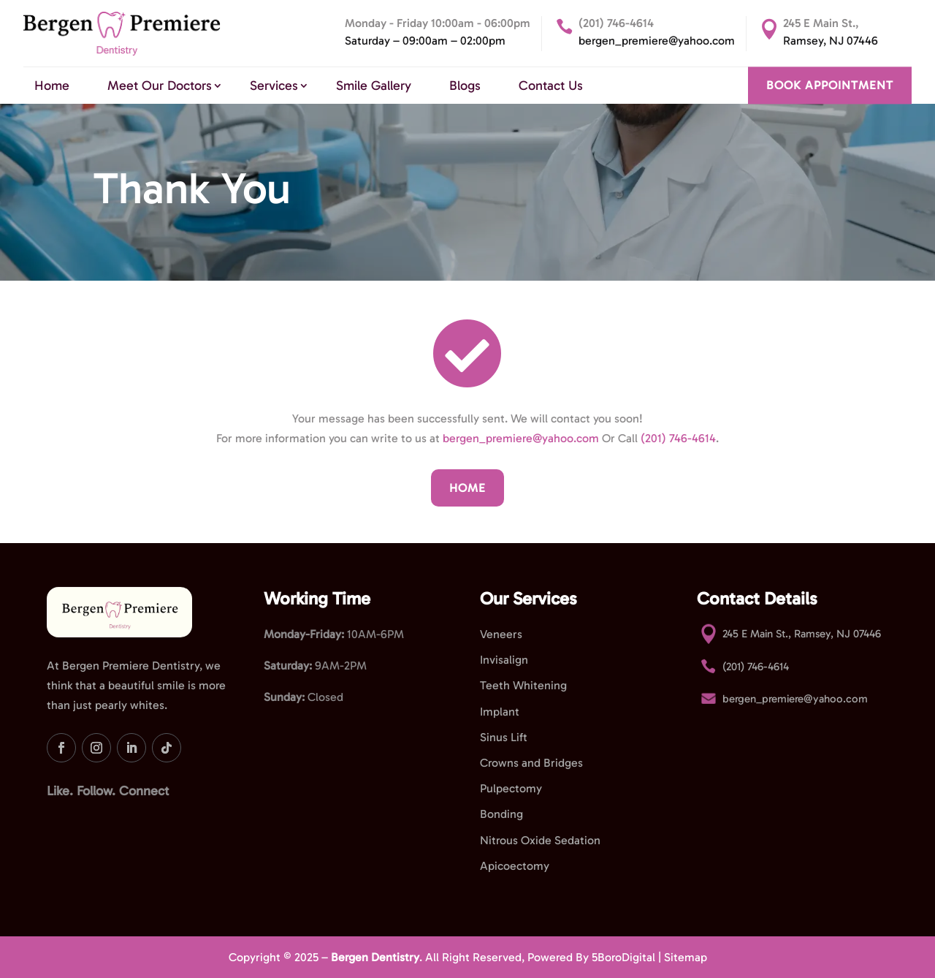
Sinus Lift (503, 737)
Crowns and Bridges (531, 763)
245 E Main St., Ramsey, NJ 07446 (801, 633)
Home (51, 85)
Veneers (501, 634)
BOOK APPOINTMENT (829, 86)
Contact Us (551, 85)
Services (274, 85)
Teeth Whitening (523, 685)
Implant (499, 712)
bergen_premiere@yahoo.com (657, 41)
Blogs (465, 85)
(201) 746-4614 (616, 23)
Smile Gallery (373, 85)
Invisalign (504, 660)
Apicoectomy (514, 866)
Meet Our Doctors (159, 85)
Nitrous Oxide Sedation (540, 840)
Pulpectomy (511, 788)
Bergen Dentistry (375, 957)
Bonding (501, 814)
